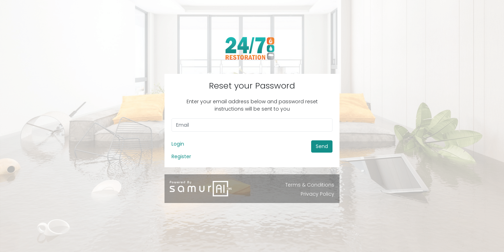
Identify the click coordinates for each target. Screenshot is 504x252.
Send (322, 146)
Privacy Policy (317, 193)
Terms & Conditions (309, 184)
